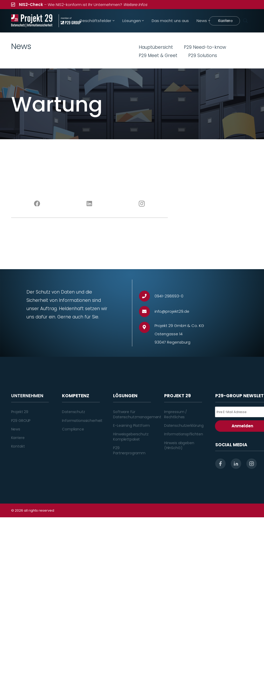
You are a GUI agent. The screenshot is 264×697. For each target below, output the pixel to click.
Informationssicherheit (82, 420)
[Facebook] (37, 204)
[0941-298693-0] (147, 296)
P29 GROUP (21, 420)
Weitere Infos (135, 4)
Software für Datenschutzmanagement (137, 414)
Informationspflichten (183, 434)
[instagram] (251, 463)
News (15, 429)
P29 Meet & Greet (158, 55)
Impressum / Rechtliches (175, 414)
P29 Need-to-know (205, 47)
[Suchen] (245, 20)
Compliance (73, 429)
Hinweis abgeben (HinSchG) (179, 445)
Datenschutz (73, 411)
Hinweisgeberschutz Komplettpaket (130, 436)
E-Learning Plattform (131, 425)
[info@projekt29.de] (147, 311)
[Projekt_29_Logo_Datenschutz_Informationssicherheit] (32, 20)
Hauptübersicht (156, 47)
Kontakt (18, 446)
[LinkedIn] (89, 204)
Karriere (18, 437)
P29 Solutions (202, 55)
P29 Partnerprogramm (129, 450)
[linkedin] (236, 463)
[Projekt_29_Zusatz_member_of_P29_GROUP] (70, 20)
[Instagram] (142, 204)
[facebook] (220, 463)
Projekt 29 (20, 411)
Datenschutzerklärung (184, 425)
